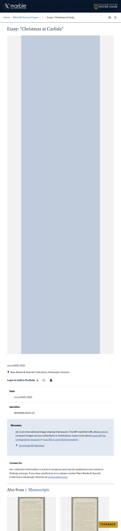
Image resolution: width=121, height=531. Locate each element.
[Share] (43, 380)
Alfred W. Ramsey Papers (25, 17)
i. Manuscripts (37, 490)
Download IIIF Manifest (30, 445)
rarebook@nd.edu (57, 477)
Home (7, 17)
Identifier (14, 407)
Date (12, 391)
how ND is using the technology (60, 439)
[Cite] (51, 380)
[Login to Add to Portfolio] (23, 380)
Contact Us (15, 463)
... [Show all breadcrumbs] (42, 17)
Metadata (16, 425)
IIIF (17, 432)
